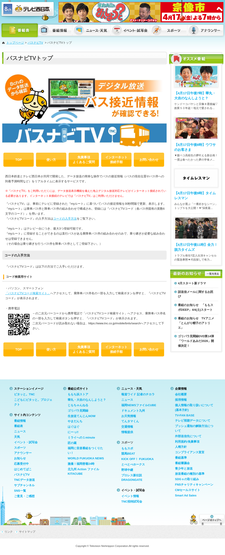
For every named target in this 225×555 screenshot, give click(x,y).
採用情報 (181, 399)
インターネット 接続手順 (116, 159)
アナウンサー (23, 453)
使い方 (51, 159)
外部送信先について (188, 436)
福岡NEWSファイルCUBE (138, 405)
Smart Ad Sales (185, 495)
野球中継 (127, 470)
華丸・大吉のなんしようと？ (87, 399)
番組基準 (181, 457)
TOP (18, 159)
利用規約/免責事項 (187, 441)
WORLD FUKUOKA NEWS (86, 458)
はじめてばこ (23, 469)
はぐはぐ (73, 426)
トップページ (15, 42)
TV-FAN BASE (184, 415)
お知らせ (20, 458)
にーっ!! (73, 432)
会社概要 (181, 394)
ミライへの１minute (81, 437)
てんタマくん (130, 421)
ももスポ (127, 448)
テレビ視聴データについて (192, 420)
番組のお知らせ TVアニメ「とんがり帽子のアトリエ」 (196, 323)
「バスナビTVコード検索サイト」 (27, 293)
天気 (17, 437)
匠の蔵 (72, 443)
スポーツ (20, 447)
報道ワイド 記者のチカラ (138, 394)
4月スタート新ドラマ (192, 283)
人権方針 (181, 446)
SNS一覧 (20, 490)
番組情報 (20, 420)
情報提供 (127, 432)
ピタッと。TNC (24, 394)
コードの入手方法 (65, 218)
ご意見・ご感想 (24, 496)
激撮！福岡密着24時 (81, 463)
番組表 (18, 426)
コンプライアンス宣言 (189, 452)
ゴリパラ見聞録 (78, 410)
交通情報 (127, 426)
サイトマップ (27, 531)
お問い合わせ (148, 159)
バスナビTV (35, 42)
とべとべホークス (133, 464)
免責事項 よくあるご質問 (84, 159)
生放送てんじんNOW (82, 416)
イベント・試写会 (26, 442)
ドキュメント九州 (133, 410)
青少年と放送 (184, 468)
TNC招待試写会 (131, 501)
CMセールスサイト (187, 490)
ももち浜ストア (78, 394)
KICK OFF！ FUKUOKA (137, 459)
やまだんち (75, 421)
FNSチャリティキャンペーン (194, 484)
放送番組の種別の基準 (189, 473)
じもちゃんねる (78, 405)
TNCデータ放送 (24, 479)
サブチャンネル (24, 485)
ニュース (20, 431)
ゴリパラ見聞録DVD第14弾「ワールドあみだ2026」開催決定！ (196, 340)
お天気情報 (128, 416)
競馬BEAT (128, 453)
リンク (9, 531)
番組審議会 (182, 463)
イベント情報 (130, 496)
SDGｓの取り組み (187, 479)
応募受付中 (21, 463)
